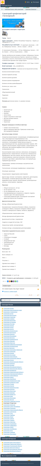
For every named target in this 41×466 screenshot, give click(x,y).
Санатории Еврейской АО (10, 339)
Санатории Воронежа (9, 320)
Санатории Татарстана (9, 403)
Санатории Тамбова (9, 415)
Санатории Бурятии (9, 389)
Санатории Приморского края (11, 380)
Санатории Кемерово (9, 351)
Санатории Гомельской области (12, 444)
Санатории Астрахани (9, 322)
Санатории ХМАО (8, 427)
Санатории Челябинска (10, 429)
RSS (38, 289)
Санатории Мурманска (9, 370)
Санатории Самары (9, 319)
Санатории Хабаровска (10, 425)
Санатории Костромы (9, 355)
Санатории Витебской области (12, 451)
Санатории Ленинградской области (13, 362)
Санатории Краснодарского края (12, 310)
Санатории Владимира (9, 336)
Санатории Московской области (12, 367)
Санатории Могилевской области (12, 449)
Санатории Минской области (11, 447)
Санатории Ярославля (9, 434)
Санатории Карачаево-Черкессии (12, 349)
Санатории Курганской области (12, 358)
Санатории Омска (8, 377)
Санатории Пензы (8, 327)
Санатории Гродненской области (12, 446)
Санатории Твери (8, 417)
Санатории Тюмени (8, 420)
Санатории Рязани (8, 325)
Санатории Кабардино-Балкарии (12, 344)
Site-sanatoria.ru (5, 463)
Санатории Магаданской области (12, 368)
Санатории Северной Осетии (11, 401)
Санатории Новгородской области (13, 374)
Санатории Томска (8, 418)
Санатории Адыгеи (8, 386)
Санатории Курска (8, 360)
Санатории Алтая (8, 313)
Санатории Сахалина (9, 408)
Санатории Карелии (9, 392)
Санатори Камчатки (9, 348)
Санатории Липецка (9, 363)
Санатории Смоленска (9, 411)
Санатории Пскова (8, 384)
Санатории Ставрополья (10, 312)
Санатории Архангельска (10, 331)
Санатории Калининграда (10, 346)
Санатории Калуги (8, 329)
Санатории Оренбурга (9, 379)
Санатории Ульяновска (9, 423)
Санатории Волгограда (9, 315)
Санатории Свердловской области (13, 410)
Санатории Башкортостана (11, 387)
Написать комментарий (10, 291)
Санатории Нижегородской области (13, 372)
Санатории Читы (8, 430)
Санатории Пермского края (11, 382)
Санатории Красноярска (10, 356)
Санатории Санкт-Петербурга (11, 406)
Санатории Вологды (9, 337)
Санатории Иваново (9, 341)
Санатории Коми (8, 396)
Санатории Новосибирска (10, 375)
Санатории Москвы (8, 365)
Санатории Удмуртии (9, 422)
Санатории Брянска (9, 334)
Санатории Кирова (8, 353)
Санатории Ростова (8, 324)
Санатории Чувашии (9, 432)
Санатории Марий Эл (9, 394)
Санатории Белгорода (9, 332)
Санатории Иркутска (9, 343)
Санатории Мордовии (9, 398)
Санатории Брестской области (12, 442)
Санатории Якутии (8, 399)
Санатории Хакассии (9, 405)
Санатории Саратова (9, 317)
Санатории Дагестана (9, 391)
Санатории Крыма (8, 308)
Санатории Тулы (8, 413)
